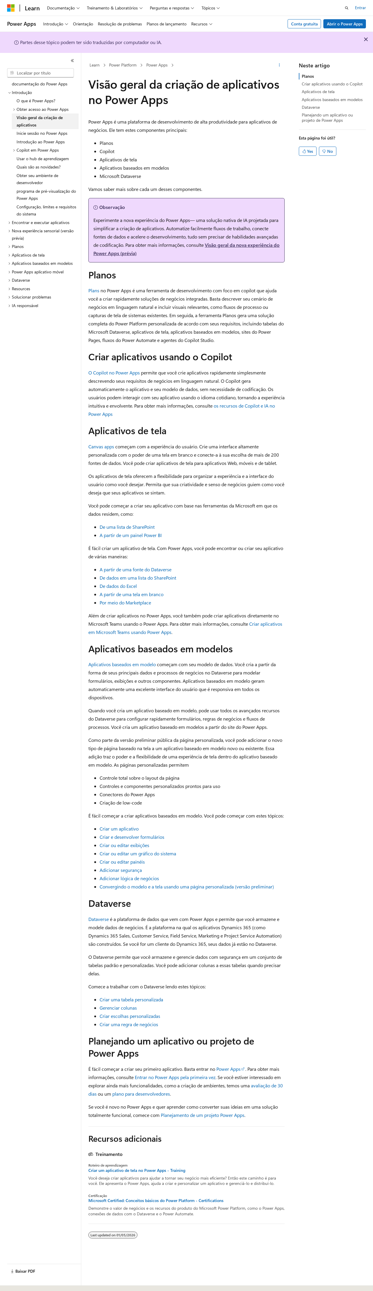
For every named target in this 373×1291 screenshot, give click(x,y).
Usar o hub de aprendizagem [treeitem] (43, 158)
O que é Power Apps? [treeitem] (36, 100)
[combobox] (40, 73)
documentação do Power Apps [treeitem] (39, 84)
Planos (308, 76)
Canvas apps (101, 446)
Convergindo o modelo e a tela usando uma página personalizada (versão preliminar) (187, 886)
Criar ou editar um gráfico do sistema (138, 853)
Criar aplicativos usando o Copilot (332, 84)
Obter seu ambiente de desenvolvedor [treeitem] (37, 179)
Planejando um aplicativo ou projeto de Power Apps (327, 117)
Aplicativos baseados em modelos (332, 99)
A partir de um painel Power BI (131, 535)
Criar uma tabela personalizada (131, 999)
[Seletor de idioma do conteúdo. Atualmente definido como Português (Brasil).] (29, 1281)
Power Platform (123, 65)
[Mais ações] (279, 65)
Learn (95, 65)
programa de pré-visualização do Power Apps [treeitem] (46, 194)
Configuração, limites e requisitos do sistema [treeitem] (46, 210)
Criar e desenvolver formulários (132, 837)
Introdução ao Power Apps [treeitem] (41, 142)
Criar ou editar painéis (122, 862)
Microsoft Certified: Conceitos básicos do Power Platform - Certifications (155, 1200)
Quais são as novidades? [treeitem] (39, 167)
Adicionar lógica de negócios (129, 878)
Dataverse (98, 919)
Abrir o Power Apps (345, 24)
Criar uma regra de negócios (129, 1024)
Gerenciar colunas (118, 1008)
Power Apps (157, 65)
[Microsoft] (11, 8)
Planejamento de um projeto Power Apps (202, 1115)
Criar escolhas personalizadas (130, 1016)
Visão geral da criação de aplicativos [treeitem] (40, 121)
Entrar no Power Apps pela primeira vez (175, 1077)
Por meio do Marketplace (125, 602)
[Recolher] (72, 60)
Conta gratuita (304, 24)
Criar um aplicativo (119, 828)
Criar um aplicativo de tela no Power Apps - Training (136, 1170)
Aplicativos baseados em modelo (122, 664)
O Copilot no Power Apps (114, 372)
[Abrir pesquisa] (347, 8)
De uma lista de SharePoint (127, 527)
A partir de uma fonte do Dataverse (135, 569)
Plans (93, 290)
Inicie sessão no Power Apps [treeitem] (42, 133)
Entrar (360, 7)
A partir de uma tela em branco (131, 594)
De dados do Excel (118, 586)
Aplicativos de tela (318, 91)
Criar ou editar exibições (124, 845)
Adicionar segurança (121, 870)
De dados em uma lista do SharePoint (138, 578)
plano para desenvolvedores (141, 1094)
